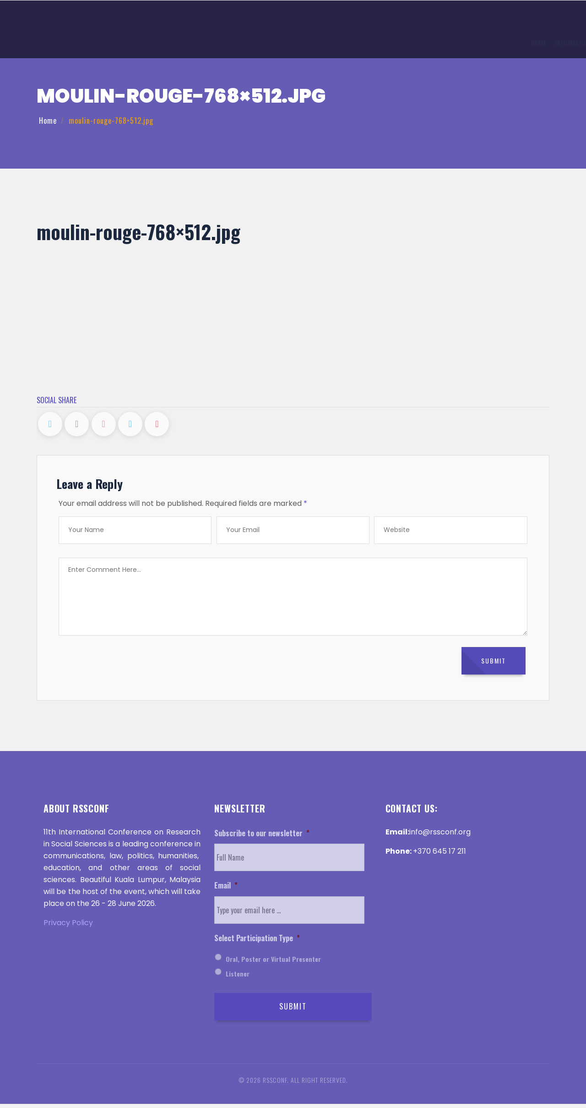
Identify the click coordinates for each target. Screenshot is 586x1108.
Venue (311, 43)
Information (150, 43)
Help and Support (513, 43)
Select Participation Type (257, 943)
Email (226, 890)
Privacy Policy (68, 927)
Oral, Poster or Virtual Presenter (273, 963)
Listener (238, 977)
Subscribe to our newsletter (261, 837)
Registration (271, 43)
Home (112, 43)
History (343, 43)
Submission (226, 43)
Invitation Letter (389, 43)
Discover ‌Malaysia (450, 43)
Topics (190, 43)
